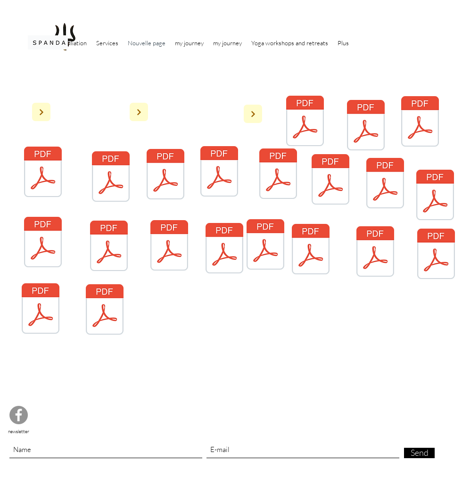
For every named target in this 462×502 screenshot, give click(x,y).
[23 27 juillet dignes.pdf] (224, 249)
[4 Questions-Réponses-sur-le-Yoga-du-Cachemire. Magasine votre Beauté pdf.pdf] (165, 175)
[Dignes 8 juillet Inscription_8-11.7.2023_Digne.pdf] (169, 247)
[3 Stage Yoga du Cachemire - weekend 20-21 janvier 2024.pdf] (40, 310)
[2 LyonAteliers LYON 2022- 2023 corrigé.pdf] (109, 247)
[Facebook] (18, 415)
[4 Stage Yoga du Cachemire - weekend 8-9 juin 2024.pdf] (219, 173)
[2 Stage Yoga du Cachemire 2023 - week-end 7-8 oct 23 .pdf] (436, 255)
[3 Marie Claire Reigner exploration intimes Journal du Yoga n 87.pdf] (111, 178)
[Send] (419, 453)
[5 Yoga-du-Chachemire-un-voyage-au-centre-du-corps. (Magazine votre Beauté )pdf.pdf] (43, 173)
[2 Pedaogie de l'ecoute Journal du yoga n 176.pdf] (366, 126)
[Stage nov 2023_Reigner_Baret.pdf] (435, 196)
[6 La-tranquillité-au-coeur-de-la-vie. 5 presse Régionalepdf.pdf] (420, 123)
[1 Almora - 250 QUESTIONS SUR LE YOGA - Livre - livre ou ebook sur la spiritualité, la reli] (305, 122)
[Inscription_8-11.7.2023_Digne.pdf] (330, 181)
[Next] (41, 112)
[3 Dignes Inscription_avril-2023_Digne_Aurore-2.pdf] (43, 243)
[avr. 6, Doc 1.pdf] (375, 253)
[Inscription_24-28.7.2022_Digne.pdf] (385, 184)
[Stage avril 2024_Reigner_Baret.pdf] (310, 250)
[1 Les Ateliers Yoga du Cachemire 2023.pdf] (104, 311)
